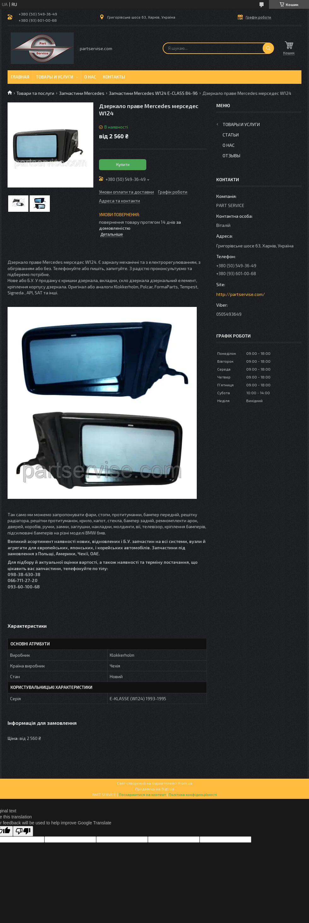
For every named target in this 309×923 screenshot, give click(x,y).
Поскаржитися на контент (142, 794)
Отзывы (231, 155)
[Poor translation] (23, 831)
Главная (20, 76)
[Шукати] (268, 48)
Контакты (114, 76)
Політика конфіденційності (193, 794)
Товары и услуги (54, 76)
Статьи (231, 134)
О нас (90, 76)
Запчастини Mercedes (81, 93)
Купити (123, 164)
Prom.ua (185, 783)
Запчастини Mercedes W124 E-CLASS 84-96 (153, 93)
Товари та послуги (35, 93)
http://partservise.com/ (240, 294)
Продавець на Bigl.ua (154, 789)
